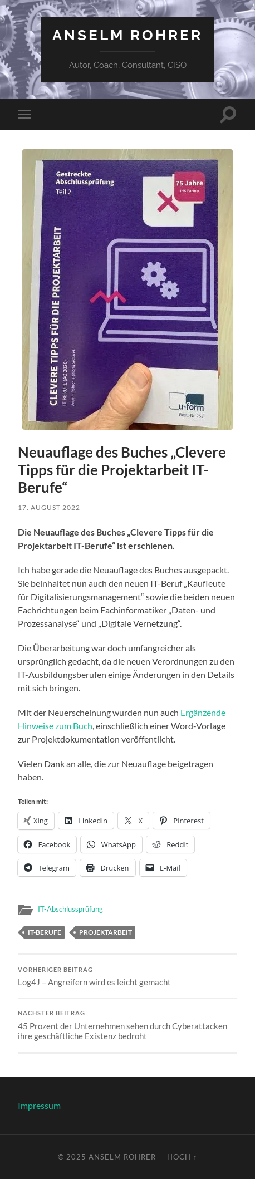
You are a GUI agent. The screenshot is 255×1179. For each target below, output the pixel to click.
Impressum (39, 1105)
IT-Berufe (44, 932)
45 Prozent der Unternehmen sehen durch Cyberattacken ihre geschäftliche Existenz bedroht (127, 1025)
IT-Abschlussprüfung (70, 909)
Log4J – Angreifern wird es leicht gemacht (127, 977)
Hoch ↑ (182, 1156)
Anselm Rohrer (127, 34)
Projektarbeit (105, 932)
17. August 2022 (49, 507)
